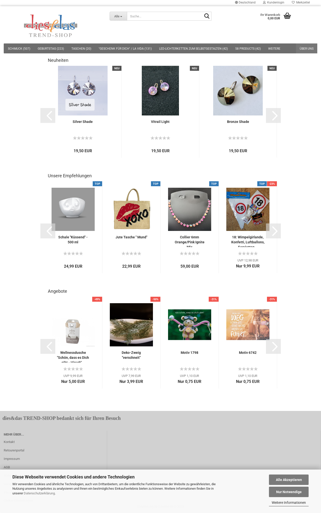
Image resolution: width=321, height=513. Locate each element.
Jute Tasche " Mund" (131, 237)
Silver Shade (83, 122)
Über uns (307, 48)
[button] (47, 115)
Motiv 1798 (189, 353)
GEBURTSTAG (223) (51, 48)
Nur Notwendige (289, 492)
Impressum (12, 459)
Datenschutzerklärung (39, 493)
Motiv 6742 (248, 353)
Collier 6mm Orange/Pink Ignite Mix (189, 241)
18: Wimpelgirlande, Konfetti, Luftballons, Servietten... (247, 241)
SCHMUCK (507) (19, 48)
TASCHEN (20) (81, 48)
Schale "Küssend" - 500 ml (73, 239)
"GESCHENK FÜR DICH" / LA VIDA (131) (125, 48)
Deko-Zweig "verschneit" (131, 355)
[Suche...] (118, 16)
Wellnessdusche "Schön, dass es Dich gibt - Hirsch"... (73, 357)
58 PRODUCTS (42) (248, 48)
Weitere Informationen (289, 503)
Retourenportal (14, 450)
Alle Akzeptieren (289, 480)
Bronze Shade (238, 122)
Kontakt (9, 442)
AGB (7, 467)
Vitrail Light (160, 122)
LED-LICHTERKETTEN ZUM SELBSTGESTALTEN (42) (193, 48)
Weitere (274, 48)
